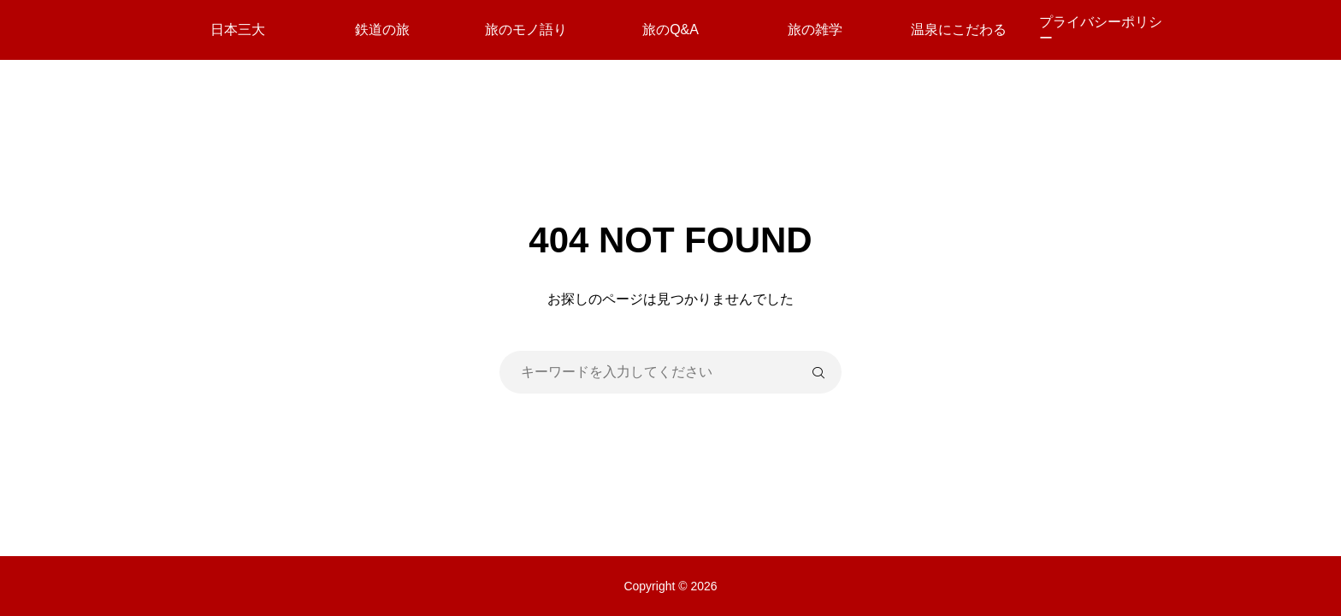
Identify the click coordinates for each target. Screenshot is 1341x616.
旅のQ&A (670, 29)
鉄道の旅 (382, 29)
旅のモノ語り (526, 29)
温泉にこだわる (959, 29)
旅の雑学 (815, 29)
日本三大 (237, 29)
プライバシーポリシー (1100, 30)
